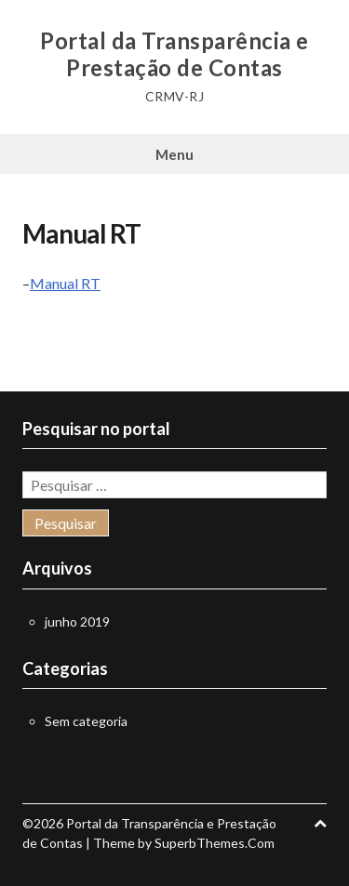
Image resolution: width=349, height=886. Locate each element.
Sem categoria (86, 721)
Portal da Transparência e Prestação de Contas (174, 54)
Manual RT (65, 283)
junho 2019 (77, 621)
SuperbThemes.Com (214, 843)
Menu (174, 154)
